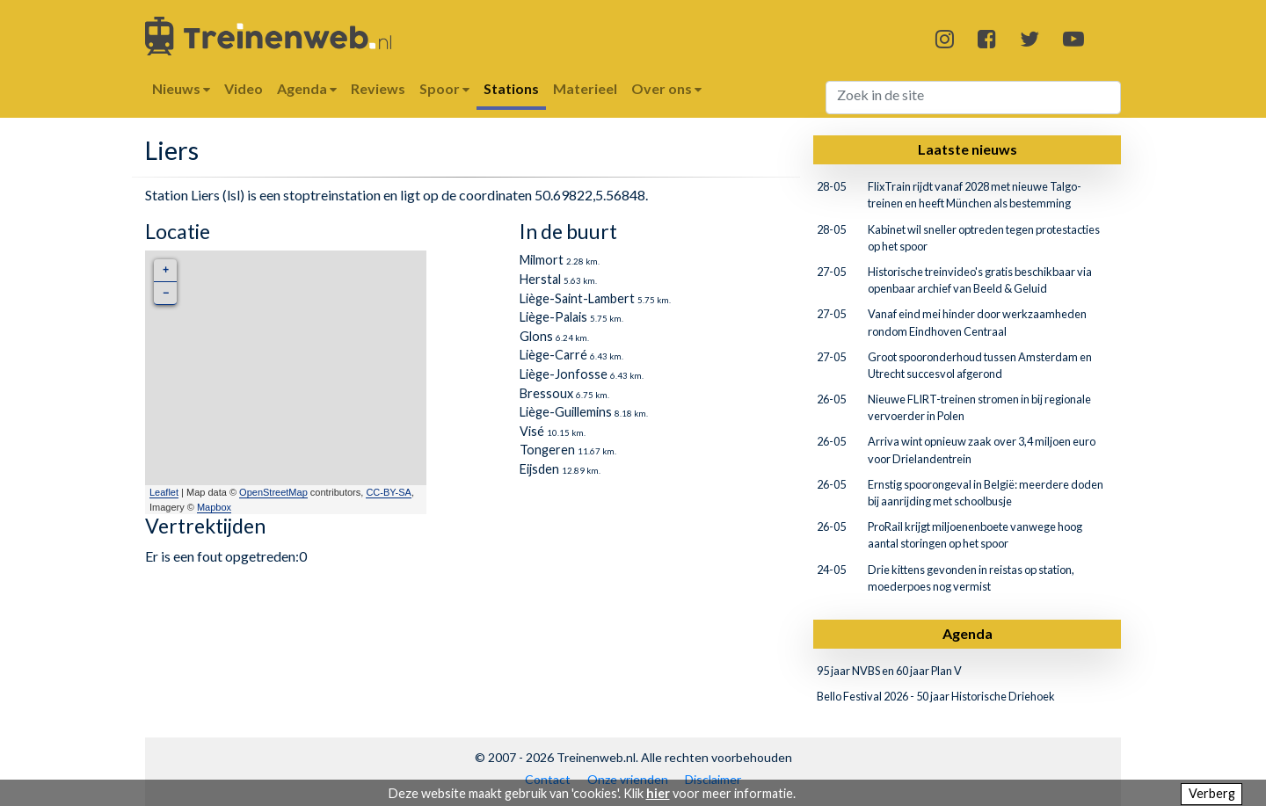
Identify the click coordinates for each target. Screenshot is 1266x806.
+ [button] (166, 270)
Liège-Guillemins (566, 411)
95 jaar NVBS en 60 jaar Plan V (889, 671)
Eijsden (539, 468)
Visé (532, 431)
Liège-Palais (553, 316)
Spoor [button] (444, 88)
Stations (511, 88)
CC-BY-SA (388, 492)
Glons (536, 336)
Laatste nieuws (967, 149)
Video (243, 88)
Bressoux (546, 393)
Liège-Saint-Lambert (577, 298)
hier (658, 793)
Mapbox (214, 507)
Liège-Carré (553, 354)
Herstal (540, 279)
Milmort (542, 259)
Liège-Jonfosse (564, 374)
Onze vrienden (627, 779)
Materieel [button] (585, 88)
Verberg (1212, 793)
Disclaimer (713, 779)
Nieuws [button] (181, 88)
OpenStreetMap (273, 492)
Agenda (967, 633)
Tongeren (547, 449)
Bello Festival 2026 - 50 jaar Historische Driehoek (936, 696)
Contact (548, 779)
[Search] (974, 97)
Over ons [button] (666, 88)
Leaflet (163, 492)
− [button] (166, 293)
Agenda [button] (307, 88)
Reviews (378, 88)
